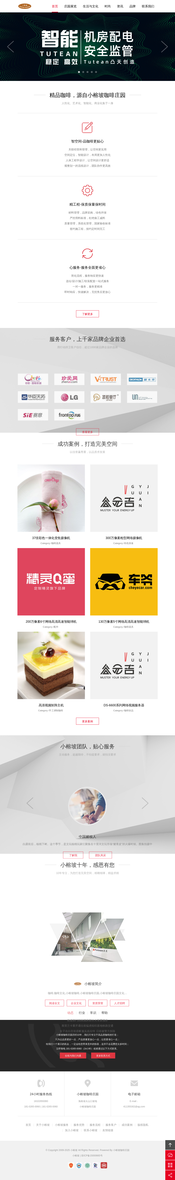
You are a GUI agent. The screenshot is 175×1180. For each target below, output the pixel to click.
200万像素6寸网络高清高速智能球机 (51, 602)
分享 (170, 1175)
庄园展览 (70, 6)
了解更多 (87, 314)
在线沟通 (170, 1155)
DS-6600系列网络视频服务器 (124, 686)
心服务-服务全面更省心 (87, 267)
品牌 (132, 6)
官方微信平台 (170, 1165)
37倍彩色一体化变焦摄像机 (51, 518)
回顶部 (170, 1145)
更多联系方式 (93, 1049)
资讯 (120, 6)
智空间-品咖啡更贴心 (87, 141)
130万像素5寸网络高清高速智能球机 (124, 602)
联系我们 (148, 6)
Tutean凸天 (26, 6)
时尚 (108, 6)
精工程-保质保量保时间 (87, 204)
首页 (55, 6)
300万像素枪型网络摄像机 (124, 518)
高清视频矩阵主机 (51, 686)
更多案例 (87, 721)
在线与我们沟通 (82, 1049)
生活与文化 (90, 6)
